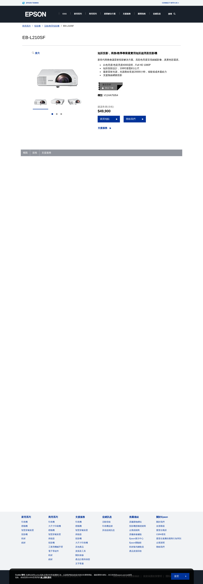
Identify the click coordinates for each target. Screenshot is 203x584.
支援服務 (127, 14)
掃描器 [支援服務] (78, 534)
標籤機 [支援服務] (78, 526)
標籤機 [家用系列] (24, 526)
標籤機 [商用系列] (51, 530)
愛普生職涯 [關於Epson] (161, 530)
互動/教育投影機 (51, 26)
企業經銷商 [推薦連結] (134, 530)
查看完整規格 (30, 442)
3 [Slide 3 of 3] (61, 114)
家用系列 (78, 14)
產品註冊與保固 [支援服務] (82, 559)
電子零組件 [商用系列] (53, 551)
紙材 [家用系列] (23, 542)
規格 (34, 152)
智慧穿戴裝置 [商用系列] (54, 534)
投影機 (37, 26)
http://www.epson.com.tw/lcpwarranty (59, 293)
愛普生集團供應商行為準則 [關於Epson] (168, 538)
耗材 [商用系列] (50, 555)
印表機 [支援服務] (78, 522)
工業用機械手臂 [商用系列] (55, 547)
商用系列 (93, 14)
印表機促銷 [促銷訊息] (107, 526)
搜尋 (171, 14)
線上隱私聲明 (46, 577)
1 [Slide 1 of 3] (52, 114)
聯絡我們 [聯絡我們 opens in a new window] (130, 119)
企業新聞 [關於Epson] (160, 542)
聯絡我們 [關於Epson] (160, 547)
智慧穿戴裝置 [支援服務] (81, 530)
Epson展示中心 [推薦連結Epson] (136, 538)
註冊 (140, 485)
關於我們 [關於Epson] (160, 522)
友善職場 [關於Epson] (160, 526)
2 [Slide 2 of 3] (57, 114)
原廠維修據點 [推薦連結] (135, 534)
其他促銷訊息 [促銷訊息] (108, 530)
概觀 (25, 152)
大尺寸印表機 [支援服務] (81, 542)
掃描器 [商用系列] (51, 538)
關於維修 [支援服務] (79, 555)
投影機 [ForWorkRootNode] (51, 542)
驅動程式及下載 (145, 475)
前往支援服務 (31, 478)
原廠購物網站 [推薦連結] (135, 522)
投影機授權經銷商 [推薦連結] (137, 526)
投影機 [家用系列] (24, 534)
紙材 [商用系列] (50, 559)
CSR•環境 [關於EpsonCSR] (160, 534)
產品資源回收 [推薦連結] (135, 551)
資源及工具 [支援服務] (80, 551)
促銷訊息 (157, 14)
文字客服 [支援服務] (79, 563)
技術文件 (142, 479)
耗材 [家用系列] (23, 538)
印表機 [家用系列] (24, 522)
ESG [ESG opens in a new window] (64, 14)
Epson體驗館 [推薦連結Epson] (135, 542)
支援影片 (142, 482)
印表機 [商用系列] (51, 522)
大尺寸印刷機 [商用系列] (54, 526)
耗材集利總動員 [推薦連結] (136, 547)
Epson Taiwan (32, 3)
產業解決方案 (110, 14)
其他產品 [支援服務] (79, 547)
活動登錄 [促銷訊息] (106, 522)
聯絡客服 (142, 489)
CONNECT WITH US (170, 3)
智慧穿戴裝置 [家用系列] (27, 530)
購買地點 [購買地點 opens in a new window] (105, 119)
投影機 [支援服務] (78, 538)
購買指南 (142, 14)
